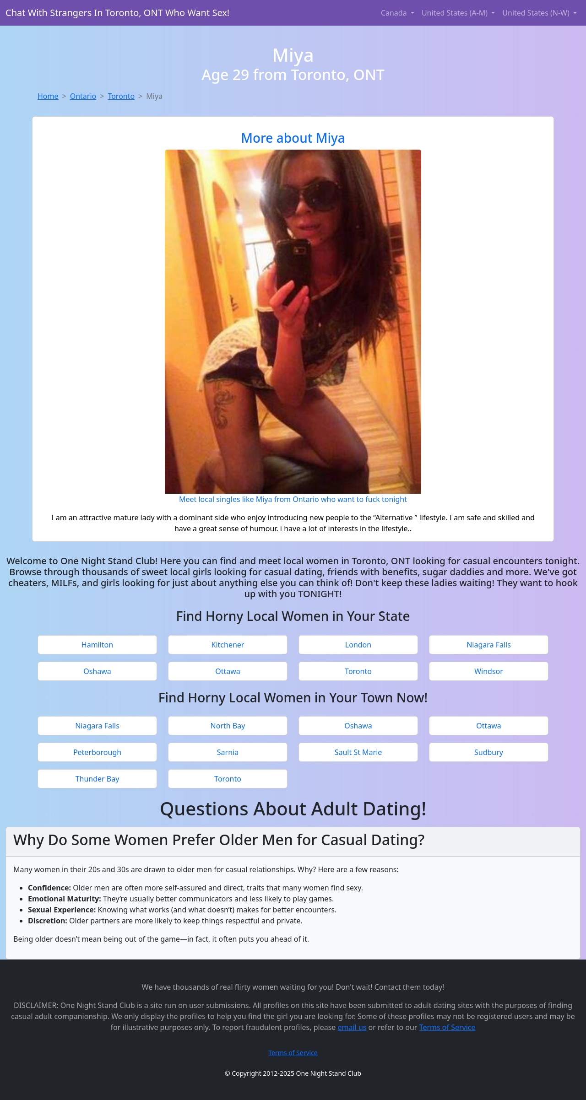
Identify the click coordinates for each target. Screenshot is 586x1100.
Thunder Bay (97, 779)
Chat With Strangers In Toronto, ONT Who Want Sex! (117, 12)
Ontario (83, 96)
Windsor (488, 671)
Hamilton (97, 645)
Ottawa (227, 671)
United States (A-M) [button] (455, 13)
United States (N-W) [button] (536, 13)
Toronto (121, 96)
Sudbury (488, 752)
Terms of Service (447, 1027)
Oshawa (97, 671)
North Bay (228, 726)
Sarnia (228, 752)
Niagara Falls (489, 645)
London (358, 645)
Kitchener (228, 645)
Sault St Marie (358, 752)
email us (352, 1027)
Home (48, 96)
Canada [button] (395, 13)
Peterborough (97, 752)
